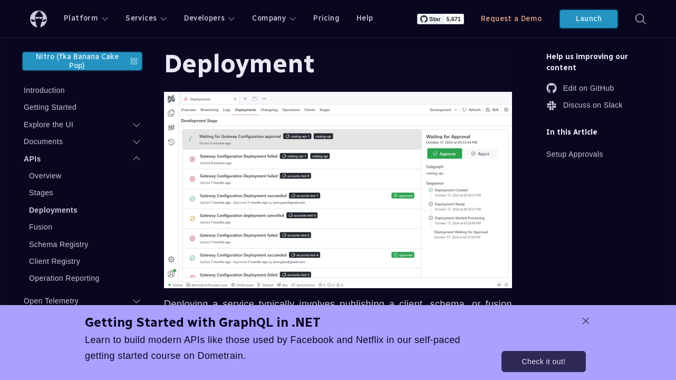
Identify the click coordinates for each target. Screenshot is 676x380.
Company (274, 18)
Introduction (44, 90)
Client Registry (54, 261)
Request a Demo (511, 18)
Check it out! (543, 361)
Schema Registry (59, 244)
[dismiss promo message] (585, 320)
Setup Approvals (574, 154)
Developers (209, 18)
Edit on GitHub (580, 88)
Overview (45, 176)
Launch (589, 18)
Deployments (53, 210)
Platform (86, 18)
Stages (41, 192)
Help (364, 18)
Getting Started (50, 107)
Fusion (40, 227)
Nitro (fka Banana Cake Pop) (87, 61)
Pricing (326, 18)
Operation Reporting (64, 278)
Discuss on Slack (584, 105)
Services (146, 18)
